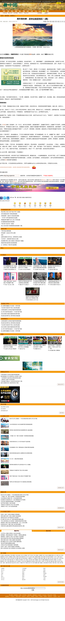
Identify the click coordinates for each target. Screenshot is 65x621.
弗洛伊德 (23, 574)
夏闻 (44, 589)
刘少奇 (29, 580)
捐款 (20, 612)
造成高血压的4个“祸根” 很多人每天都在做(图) (11, 542)
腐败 (21, 302)
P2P (41, 577)
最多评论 (16, 548)
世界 (32, 11)
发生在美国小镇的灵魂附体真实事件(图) (10, 331)
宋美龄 (21, 580)
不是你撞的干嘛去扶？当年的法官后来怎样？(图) (11, 399)
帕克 (52, 287)
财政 (10, 577)
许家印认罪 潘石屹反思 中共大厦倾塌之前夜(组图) (20, 499)
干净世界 (12, 614)
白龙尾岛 (19, 579)
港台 (20, 11)
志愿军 (40, 302)
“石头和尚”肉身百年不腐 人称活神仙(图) (10, 325)
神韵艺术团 (18, 614)
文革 (60, 580)
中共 (45, 302)
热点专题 (3, 422)
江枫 (44, 595)
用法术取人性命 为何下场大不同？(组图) (10, 229)
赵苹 (44, 592)
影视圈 (36, 366)
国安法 (53, 573)
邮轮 (44, 287)
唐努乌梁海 (12, 579)
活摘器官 (40, 573)
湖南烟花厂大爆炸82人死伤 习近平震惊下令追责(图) (12, 554)
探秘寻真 (26, 13)
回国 (56, 579)
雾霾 (43, 577)
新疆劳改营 (29, 579)
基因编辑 (46, 577)
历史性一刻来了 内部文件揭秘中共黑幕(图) (10, 532)
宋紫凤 (2, 586)
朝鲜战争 (36, 302)
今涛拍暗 (24, 586)
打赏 (50, 21)
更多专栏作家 (61, 599)
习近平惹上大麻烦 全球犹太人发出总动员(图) (11, 551)
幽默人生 (42, 580)
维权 (52, 577)
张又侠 (16, 287)
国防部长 (13, 287)
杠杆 (50, 576)
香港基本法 (31, 317)
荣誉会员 (43, 197)
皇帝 (34, 580)
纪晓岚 (4, 142)
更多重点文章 (61, 505)
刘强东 (27, 577)
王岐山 (33, 574)
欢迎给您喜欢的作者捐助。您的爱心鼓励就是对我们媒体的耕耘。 (15, 185)
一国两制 (29, 576)
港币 (3, 577)
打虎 (21, 576)
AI (40, 366)
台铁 (44, 573)
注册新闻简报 (5, 603)
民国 (9, 580)
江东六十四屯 (6, 579)
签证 (53, 579)
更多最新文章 (61, 525)
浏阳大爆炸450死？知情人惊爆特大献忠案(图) (11, 533)
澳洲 (7, 580)
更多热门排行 (61, 545)
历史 (37, 317)
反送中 (8, 576)
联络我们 (16, 612)
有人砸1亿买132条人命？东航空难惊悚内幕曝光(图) (12, 537)
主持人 (10, 302)
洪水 (59, 573)
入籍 (58, 579)
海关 (49, 579)
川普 (11, 573)
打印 (56, 21)
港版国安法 (2, 574)
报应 (30, 60)
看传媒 (41, 614)
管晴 (13, 302)
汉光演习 (6, 574)
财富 (12, 577)
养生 (62, 580)
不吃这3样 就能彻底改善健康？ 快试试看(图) (10, 519)
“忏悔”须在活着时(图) (6, 248)
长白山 (15, 579)
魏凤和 (6, 287)
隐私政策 (35, 612)
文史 (36, 11)
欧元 (62, 576)
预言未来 (10, 13)
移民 (43, 579)
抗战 (13, 580)
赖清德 (36, 574)
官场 (12, 11)
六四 (34, 573)
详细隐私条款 (16, 3)
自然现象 (15, 13)
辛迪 (44, 597)
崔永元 (61, 574)
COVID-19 (22, 573)
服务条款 (30, 612)
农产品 (23, 366)
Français (44, 612)
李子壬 (2, 597)
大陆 (8, 11)
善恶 (6, 177)
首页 (4, 11)
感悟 (47, 580)
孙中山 (15, 580)
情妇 (13, 576)
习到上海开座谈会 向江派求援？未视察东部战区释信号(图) (13, 538)
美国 (16, 11)
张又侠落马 (3, 426)
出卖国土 (37, 573)
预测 (54, 287)
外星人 (55, 580)
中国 (39, 287)
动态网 (54, 614)
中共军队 (51, 302)
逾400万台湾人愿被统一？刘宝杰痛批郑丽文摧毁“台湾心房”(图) (23, 436)
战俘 (42, 302)
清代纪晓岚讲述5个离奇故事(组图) (9, 231)
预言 (51, 580)
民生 (62, 579)
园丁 (2, 592)
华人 (41, 579)
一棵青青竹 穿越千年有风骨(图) (8, 397)
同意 (59, 3)
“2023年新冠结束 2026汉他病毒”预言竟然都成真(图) (20, 442)
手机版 (44, 21)
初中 (35, 317)
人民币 (60, 576)
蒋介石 (18, 580)
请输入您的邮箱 (24, 606)
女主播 (36, 579)
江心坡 (22, 579)
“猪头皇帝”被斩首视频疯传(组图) (8, 561)
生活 (40, 11)
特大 (59, 21)
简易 (44, 586)
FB (37, 576)
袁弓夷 (62, 573)
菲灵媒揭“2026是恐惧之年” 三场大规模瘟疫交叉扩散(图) (13, 517)
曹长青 (23, 597)
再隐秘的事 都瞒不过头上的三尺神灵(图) (10, 237)
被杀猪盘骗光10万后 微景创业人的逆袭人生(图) (11, 394)
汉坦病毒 (36, 287)
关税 (42, 574)
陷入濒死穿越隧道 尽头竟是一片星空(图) (10, 323)
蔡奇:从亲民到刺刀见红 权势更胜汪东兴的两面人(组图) (13, 566)
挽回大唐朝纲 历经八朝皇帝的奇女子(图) (10, 400)
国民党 (17, 574)
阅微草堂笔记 (28, 215)
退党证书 (50, 614)
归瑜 (44, 588)
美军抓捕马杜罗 (4, 428)
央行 (46, 576)
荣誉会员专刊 (5, 389)
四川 (41, 287)
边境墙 (44, 574)
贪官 (11, 576)
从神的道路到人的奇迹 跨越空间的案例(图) (11, 327)
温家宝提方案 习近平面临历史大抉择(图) (10, 535)
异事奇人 (21, 13)
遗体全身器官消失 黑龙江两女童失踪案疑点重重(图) (12, 556)
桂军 (11, 580)
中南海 (1, 576)
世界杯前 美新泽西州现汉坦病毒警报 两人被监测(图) (20, 447)
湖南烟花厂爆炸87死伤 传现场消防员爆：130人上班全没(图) (14, 540)
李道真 (23, 588)
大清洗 (60, 302)
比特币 (55, 576)
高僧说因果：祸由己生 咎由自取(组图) (10, 233)
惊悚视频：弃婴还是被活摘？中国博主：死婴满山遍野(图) (13, 552)
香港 (28, 317)
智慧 (45, 580)
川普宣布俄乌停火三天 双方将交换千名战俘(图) (19, 459)
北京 (24, 577)
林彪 (27, 580)
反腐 (19, 576)
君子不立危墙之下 (25, 302)
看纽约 (36, 614)
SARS (25, 579)
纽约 (28, 11)
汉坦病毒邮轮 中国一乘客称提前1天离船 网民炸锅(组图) (21, 465)
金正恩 (30, 574)
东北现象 (51, 368)
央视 (39, 579)
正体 (48, 21)
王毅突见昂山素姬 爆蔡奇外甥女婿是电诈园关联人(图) (12, 543)
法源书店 (24, 614)
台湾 (19, 577)
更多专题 (62, 430)
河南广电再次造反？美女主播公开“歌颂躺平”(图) (20, 493)
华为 (15, 576)
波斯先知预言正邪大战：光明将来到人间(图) (11, 254)
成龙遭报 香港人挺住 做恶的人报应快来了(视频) (12, 258)
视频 (48, 11)
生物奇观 (5, 13)
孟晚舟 (39, 574)
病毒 (19, 573)
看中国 (11, 6)
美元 (53, 576)
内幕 (4, 576)
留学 (47, 579)
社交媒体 (35, 576)
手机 (49, 580)
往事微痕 (10, 574)
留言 (53, 21)
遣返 (51, 579)
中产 (14, 577)
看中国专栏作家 (5, 584)
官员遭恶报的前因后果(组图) (8, 239)
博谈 (24, 11)
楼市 (8, 577)
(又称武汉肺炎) (7, 573)
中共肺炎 (2, 573)
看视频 (32, 614)
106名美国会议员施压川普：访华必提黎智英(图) (11, 516)
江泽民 (58, 574)
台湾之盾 (24, 287)
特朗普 (13, 573)
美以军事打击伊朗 (5, 424)
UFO (26, 574)
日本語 (54, 612)
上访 (57, 577)
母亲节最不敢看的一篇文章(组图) (8, 520)
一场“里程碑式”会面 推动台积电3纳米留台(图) (11, 395)
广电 (8, 302)
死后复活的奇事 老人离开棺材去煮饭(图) (10, 333)
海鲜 (21, 366)
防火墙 (49, 577)
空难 (57, 287)
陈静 (23, 591)
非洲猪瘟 (36, 577)
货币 (58, 576)
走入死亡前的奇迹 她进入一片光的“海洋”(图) (11, 329)
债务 (48, 576)
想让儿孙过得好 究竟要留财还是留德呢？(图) (11, 243)
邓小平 (24, 580)
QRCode (12, 215)
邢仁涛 (2, 595)
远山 (23, 589)
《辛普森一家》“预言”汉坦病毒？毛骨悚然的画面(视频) (21, 453)
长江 (55, 573)
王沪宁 (55, 574)
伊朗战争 (28, 287)
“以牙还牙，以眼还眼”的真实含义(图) (9, 256)
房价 (31, 577)
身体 (2, 252)
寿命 (58, 580)
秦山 (2, 594)
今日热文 (3, 272)
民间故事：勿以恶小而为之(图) (8, 250)
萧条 (55, 368)
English (39, 612)
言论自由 (33, 579)
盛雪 (23, 592)
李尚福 (9, 287)
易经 (39, 580)
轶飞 (2, 589)
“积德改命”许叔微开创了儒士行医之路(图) (18, 488)
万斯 (47, 574)
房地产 (6, 577)
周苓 (2, 591)
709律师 (54, 577)
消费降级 (58, 368)
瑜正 (23, 595)
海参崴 (17, 577)
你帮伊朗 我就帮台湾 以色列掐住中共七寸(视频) (20, 482)
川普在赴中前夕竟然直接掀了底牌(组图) (9, 562)
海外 (1, 580)
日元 (1, 577)
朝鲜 (39, 576)
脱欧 (44, 576)
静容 (23, 594)
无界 (59, 614)
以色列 (21, 287)
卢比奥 (16, 573)
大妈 (29, 577)
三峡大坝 (46, 573)
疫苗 (57, 573)
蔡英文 (22, 577)
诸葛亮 (36, 580)
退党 (20, 574)
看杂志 (28, 614)
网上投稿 (11, 612)
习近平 (28, 573)
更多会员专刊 (61, 402)
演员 (39, 366)
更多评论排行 (61, 567)
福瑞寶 (45, 614)
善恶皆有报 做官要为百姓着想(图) (9, 260)
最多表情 (48, 548)
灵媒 (50, 287)
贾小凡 (2, 588)
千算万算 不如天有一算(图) (7, 241)
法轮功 (60, 577)
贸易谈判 (52, 574)
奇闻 (44, 11)
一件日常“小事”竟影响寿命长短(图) (9, 235)
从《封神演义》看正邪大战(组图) (9, 262)
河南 (6, 302)
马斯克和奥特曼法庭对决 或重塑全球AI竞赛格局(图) (20, 470)
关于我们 (24, 612)
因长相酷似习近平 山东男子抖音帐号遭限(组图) (11, 559)
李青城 (44, 594)
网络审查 (2, 579)
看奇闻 (7, 15)
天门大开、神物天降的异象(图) (16, 476)
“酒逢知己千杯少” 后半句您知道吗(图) (9, 524)
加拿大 (42, 576)
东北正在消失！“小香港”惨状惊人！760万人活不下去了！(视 (54, 365)
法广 (32, 576)
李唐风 (44, 591)
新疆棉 (50, 573)
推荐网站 (7, 614)
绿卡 (60, 579)
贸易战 (25, 573)
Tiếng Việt (50, 612)
